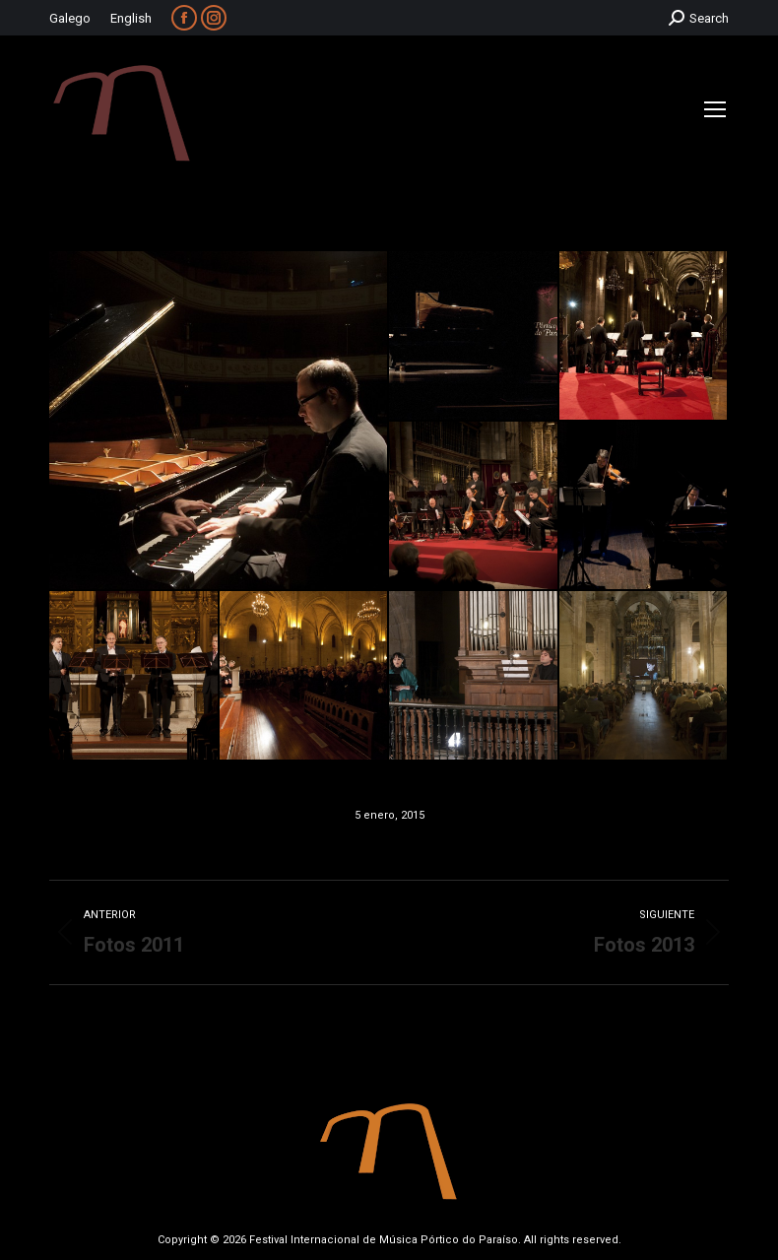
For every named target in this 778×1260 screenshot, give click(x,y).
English (131, 18)
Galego (70, 18)
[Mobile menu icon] (715, 109)
